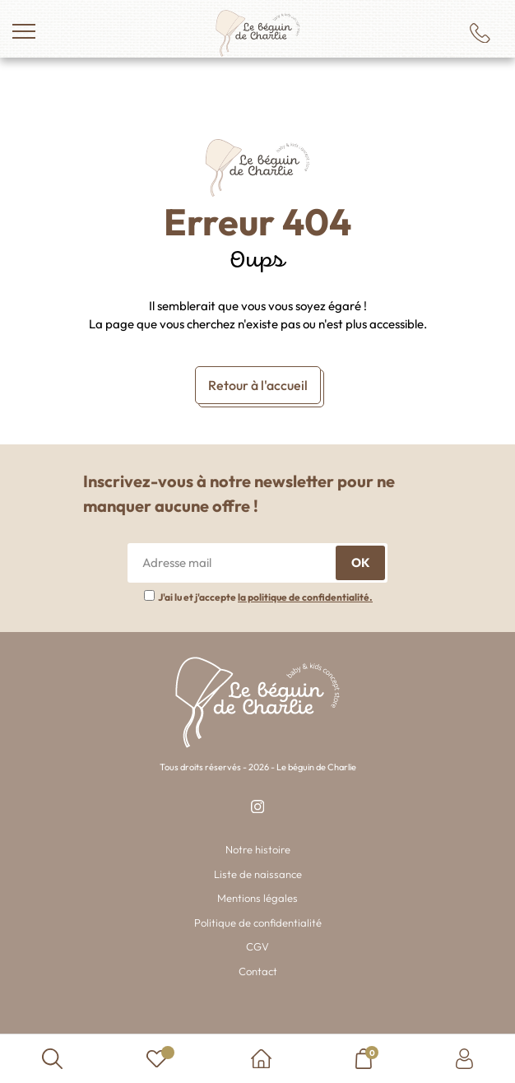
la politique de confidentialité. (305, 597)
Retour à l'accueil (258, 385)
